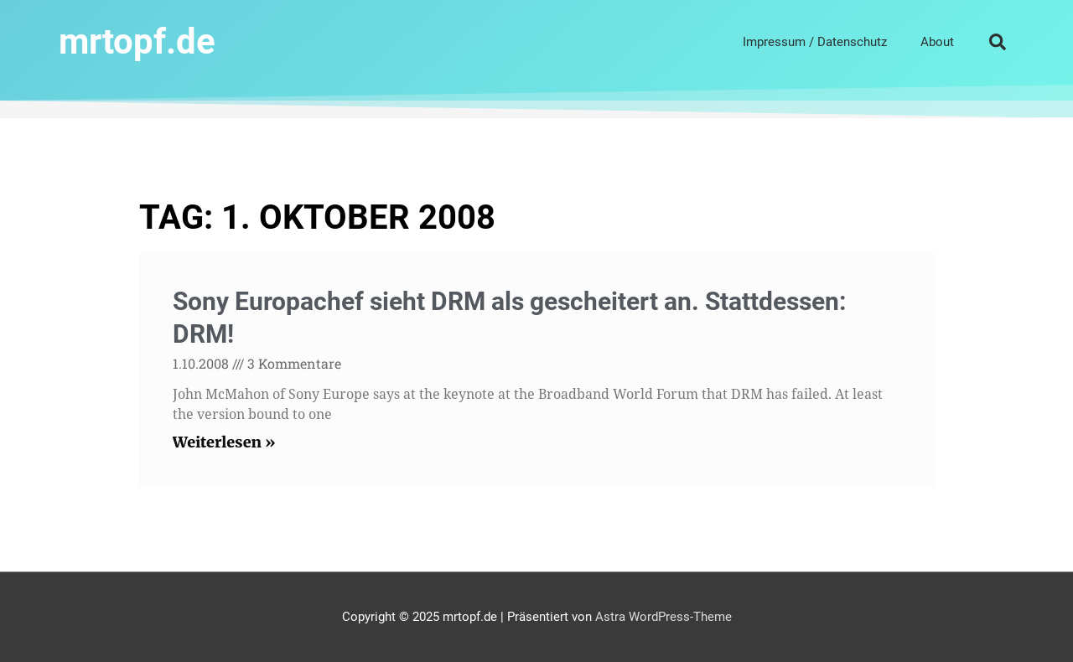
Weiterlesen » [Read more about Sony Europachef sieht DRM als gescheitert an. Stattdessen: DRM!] (224, 442)
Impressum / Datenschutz (815, 41)
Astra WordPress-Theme (663, 616)
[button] (997, 42)
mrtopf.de (137, 41)
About (937, 41)
